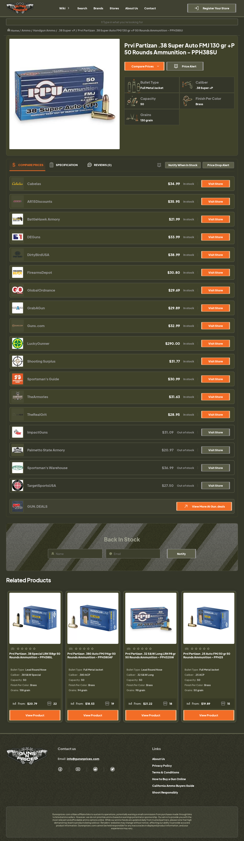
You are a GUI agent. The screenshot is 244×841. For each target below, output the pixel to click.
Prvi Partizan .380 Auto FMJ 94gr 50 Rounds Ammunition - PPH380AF (91, 655)
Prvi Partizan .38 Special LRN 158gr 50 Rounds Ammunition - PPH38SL (34, 655)
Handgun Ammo (44, 30)
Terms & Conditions (165, 772)
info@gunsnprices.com (83, 758)
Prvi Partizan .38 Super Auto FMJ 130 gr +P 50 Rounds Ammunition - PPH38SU (130, 30)
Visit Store (215, 183)
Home (13, 30)
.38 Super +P (66, 30)
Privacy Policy (162, 765)
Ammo (26, 30)
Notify (181, 554)
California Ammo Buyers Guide (173, 785)
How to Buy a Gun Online (169, 779)
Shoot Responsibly (165, 792)
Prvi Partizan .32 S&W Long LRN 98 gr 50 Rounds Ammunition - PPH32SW (150, 655)
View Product (35, 715)
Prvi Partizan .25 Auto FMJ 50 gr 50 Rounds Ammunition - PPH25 (206, 655)
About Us (158, 759)
